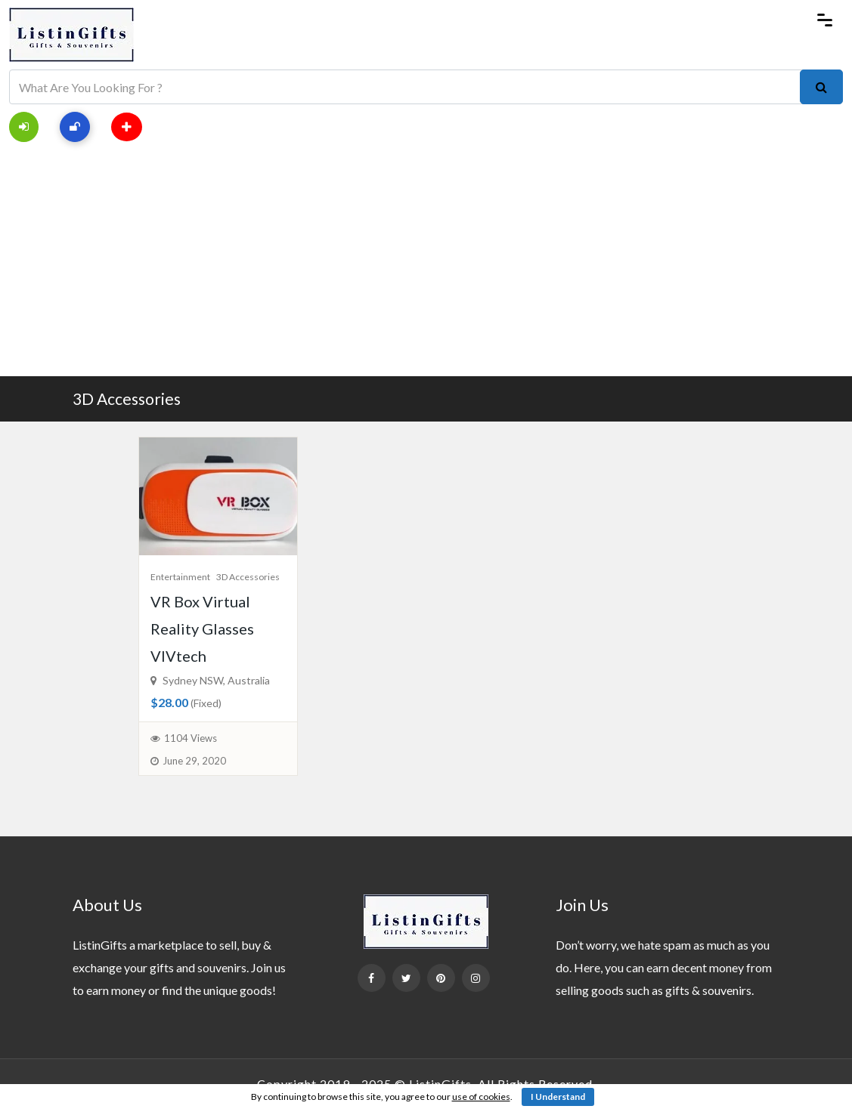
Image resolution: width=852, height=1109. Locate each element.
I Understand (558, 1096)
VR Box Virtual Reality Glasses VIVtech (202, 628)
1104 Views (190, 738)
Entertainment (180, 576)
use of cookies (481, 1096)
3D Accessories (127, 398)
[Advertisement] (426, 263)
